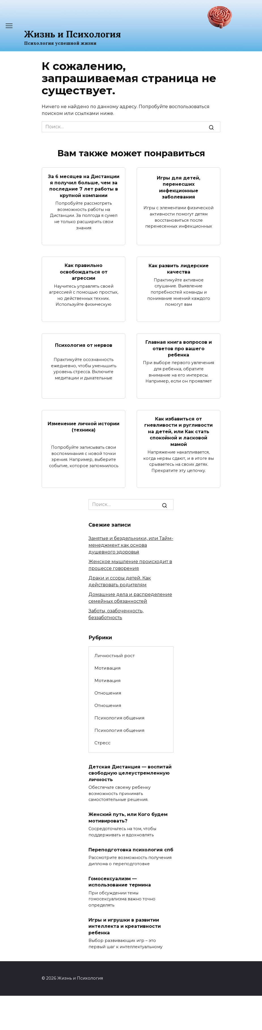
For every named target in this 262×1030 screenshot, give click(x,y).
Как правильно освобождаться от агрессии (83, 272)
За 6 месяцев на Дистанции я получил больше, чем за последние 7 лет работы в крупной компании (83, 186)
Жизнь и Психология (72, 34)
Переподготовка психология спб (130, 849)
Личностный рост (114, 655)
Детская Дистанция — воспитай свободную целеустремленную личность (130, 773)
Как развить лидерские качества (179, 268)
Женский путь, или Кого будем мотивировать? (128, 817)
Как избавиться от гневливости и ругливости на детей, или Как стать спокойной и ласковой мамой (178, 431)
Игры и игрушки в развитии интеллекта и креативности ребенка (124, 926)
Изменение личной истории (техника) (83, 426)
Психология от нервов (83, 345)
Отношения (107, 693)
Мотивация (107, 668)
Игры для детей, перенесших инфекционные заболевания (178, 187)
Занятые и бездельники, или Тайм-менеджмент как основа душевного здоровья (130, 545)
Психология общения (119, 718)
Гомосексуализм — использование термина (119, 881)
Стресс (102, 742)
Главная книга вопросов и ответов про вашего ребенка (178, 348)
